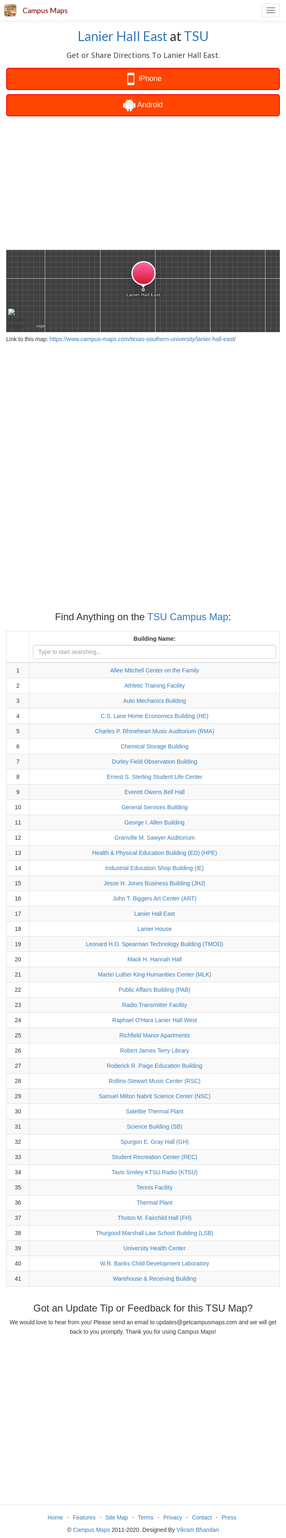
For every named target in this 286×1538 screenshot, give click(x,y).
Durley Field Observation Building (154, 761)
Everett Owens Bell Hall (154, 792)
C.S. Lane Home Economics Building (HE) (154, 716)
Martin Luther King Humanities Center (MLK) (154, 974)
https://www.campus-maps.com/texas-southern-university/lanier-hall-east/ (143, 339)
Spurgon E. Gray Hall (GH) (154, 1141)
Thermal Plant (154, 1202)
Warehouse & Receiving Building (154, 1278)
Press (229, 1517)
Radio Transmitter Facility (154, 1005)
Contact (202, 1517)
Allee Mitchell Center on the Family (154, 670)
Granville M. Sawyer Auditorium (154, 837)
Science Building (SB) (154, 1126)
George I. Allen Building (155, 822)
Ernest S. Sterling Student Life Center (154, 777)
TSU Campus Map (187, 616)
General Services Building (154, 807)
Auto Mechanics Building (154, 700)
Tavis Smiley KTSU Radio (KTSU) (155, 1172)
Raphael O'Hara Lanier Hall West (154, 1020)
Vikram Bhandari (197, 1529)
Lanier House (154, 929)
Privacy (172, 1517)
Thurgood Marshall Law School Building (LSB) (154, 1233)
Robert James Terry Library (154, 1050)
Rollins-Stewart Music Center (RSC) (154, 1081)
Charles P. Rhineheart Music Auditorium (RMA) (154, 731)
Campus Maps (45, 10)
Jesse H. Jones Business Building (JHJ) (154, 883)
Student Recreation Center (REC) (154, 1157)
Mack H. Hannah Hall (155, 959)
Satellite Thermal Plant (154, 1111)
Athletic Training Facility (154, 685)
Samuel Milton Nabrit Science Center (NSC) (154, 1096)
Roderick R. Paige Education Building (154, 1065)
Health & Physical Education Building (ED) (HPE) (154, 853)
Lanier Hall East (122, 36)
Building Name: (154, 638)
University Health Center (155, 1248)
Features (84, 1517)
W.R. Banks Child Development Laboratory (154, 1263)
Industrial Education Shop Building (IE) (154, 868)
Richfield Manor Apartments (154, 1035)
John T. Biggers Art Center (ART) (155, 898)
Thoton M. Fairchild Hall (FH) (155, 1218)
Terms (145, 1517)
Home (55, 1517)
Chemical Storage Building (154, 746)
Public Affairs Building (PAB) (154, 989)
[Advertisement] (143, 182)
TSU (196, 36)
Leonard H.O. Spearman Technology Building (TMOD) (154, 944)
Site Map (116, 1517)
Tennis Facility (155, 1187)
